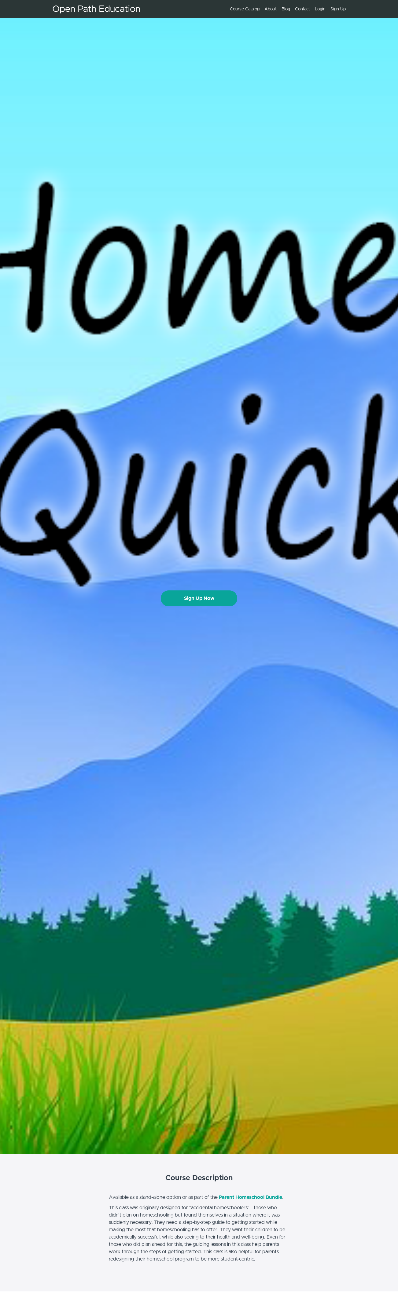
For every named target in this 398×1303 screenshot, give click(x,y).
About (270, 9)
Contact (302, 9)
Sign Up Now (199, 598)
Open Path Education (96, 9)
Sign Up (338, 9)
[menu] (285, 9)
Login (320, 9)
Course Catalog (245, 9)
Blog (286, 9)
